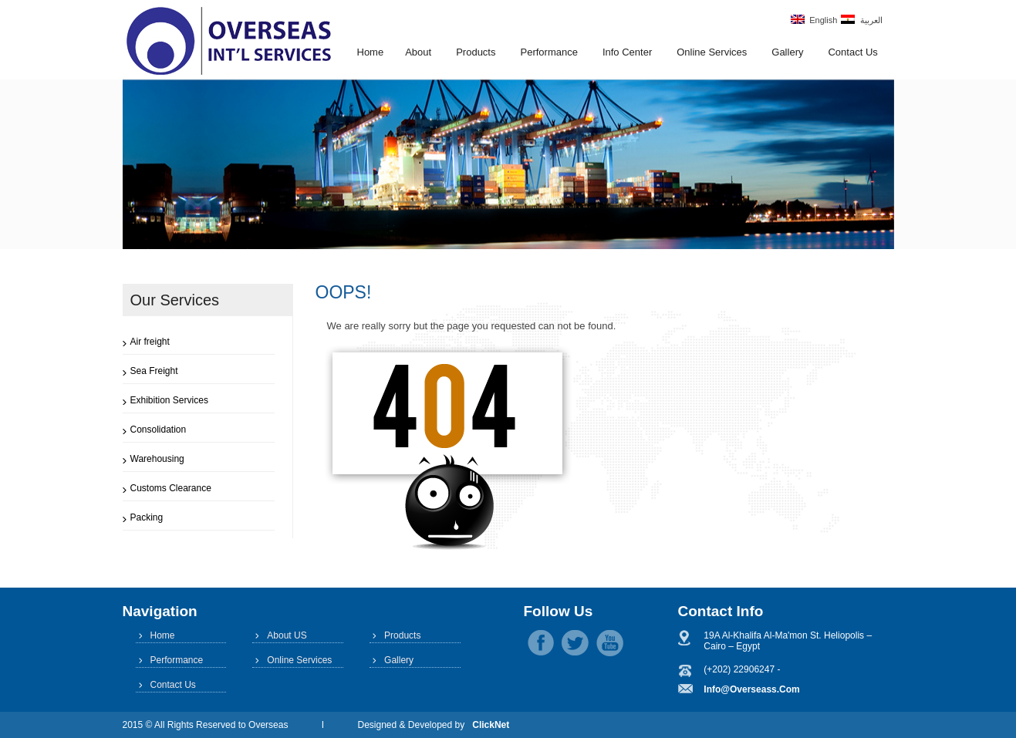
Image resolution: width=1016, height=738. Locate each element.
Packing (147, 517)
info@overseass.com (751, 689)
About (418, 52)
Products (475, 52)
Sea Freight (154, 371)
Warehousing (157, 458)
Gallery (787, 52)
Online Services (712, 52)
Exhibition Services (169, 400)
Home (370, 52)
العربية (861, 20)
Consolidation (158, 429)
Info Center (627, 52)
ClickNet (490, 724)
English (814, 20)
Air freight (150, 341)
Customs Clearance (170, 488)
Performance (548, 52)
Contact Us (852, 52)
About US (286, 635)
